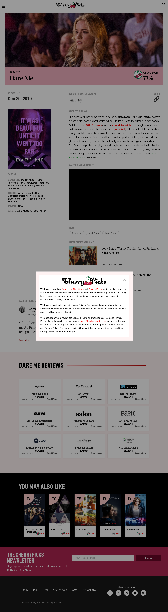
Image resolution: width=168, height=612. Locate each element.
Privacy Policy (95, 289)
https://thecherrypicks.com (93, 321)
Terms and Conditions (73, 289)
